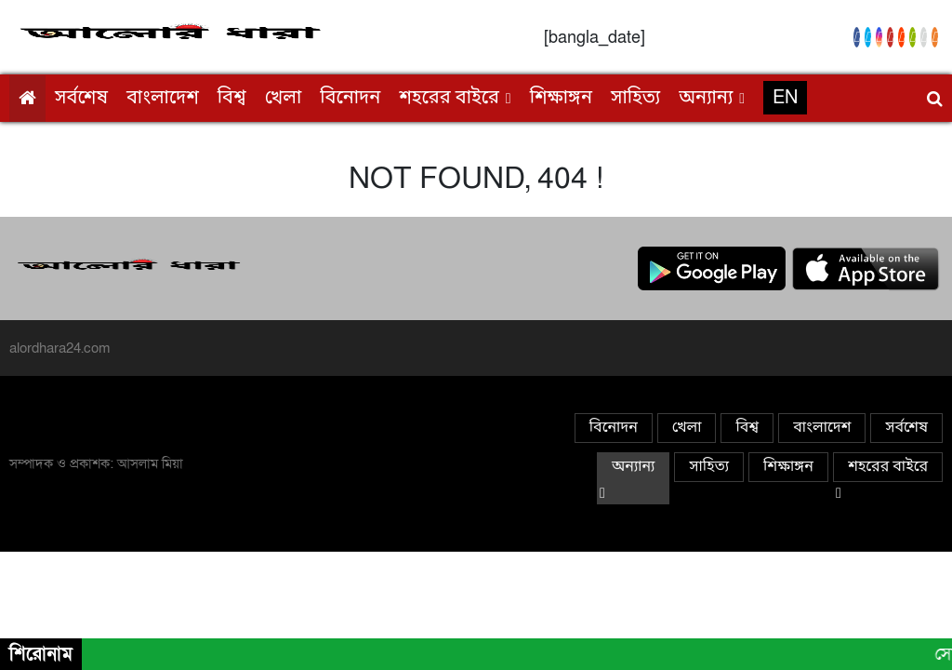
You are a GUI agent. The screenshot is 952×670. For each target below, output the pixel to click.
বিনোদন (350, 99)
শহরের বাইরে (449, 99)
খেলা (283, 99)
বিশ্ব (232, 99)
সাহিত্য (635, 99)
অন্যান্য (706, 99)
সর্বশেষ (81, 99)
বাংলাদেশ (162, 99)
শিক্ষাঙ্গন (561, 99)
